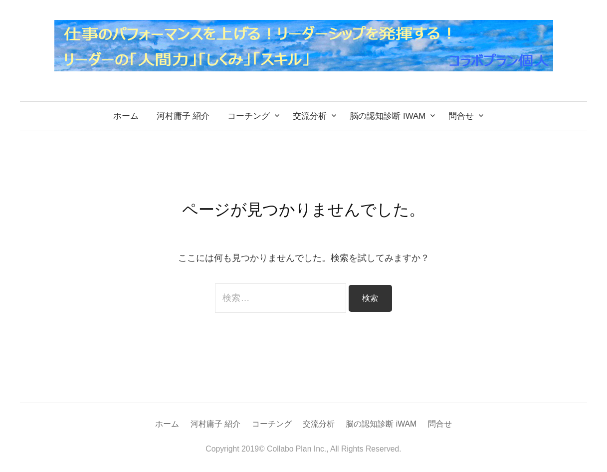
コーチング (248, 116)
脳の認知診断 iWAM (387, 116)
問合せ (461, 116)
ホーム (126, 116)
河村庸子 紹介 (183, 116)
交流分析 (310, 116)
